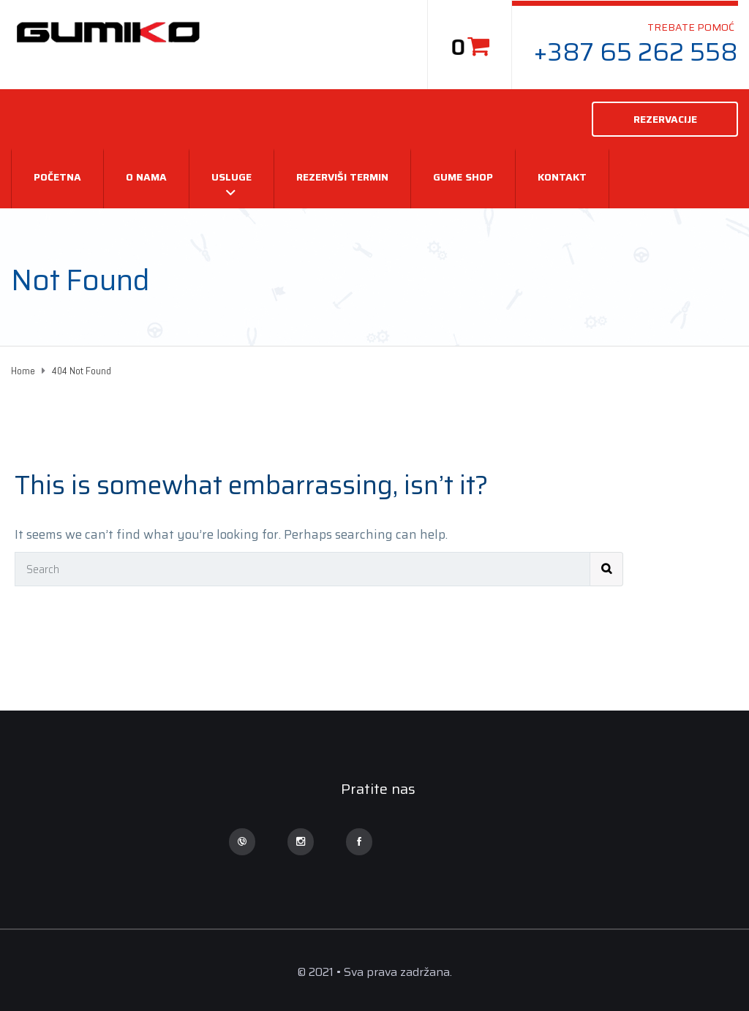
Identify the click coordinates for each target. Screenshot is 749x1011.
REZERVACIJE (665, 119)
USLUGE (231, 177)
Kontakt (562, 177)
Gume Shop (463, 177)
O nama (146, 177)
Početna (57, 177)
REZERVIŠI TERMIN (342, 177)
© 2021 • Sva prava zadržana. (374, 972)
